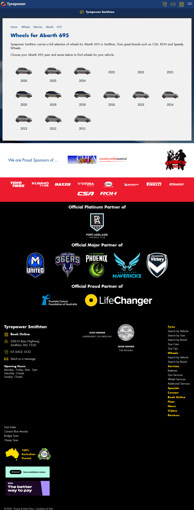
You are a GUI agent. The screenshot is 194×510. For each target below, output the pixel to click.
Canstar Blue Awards (16, 431)
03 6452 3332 (21, 352)
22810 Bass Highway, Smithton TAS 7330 (25, 343)
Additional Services (179, 383)
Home (14, 27)
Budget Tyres (11, 436)
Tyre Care (173, 344)
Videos (172, 411)
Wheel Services (176, 379)
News (172, 406)
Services (173, 366)
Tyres (171, 327)
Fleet (171, 401)
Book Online (176, 397)
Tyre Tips (173, 348)
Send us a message (23, 359)
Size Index (10, 427)
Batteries (172, 370)
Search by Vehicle (178, 331)
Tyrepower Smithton (97, 12)
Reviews (173, 415)
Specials (173, 388)
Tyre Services (175, 375)
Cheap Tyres (11, 440)
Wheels (173, 353)
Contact (173, 392)
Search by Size (176, 335)
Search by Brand (177, 340)
